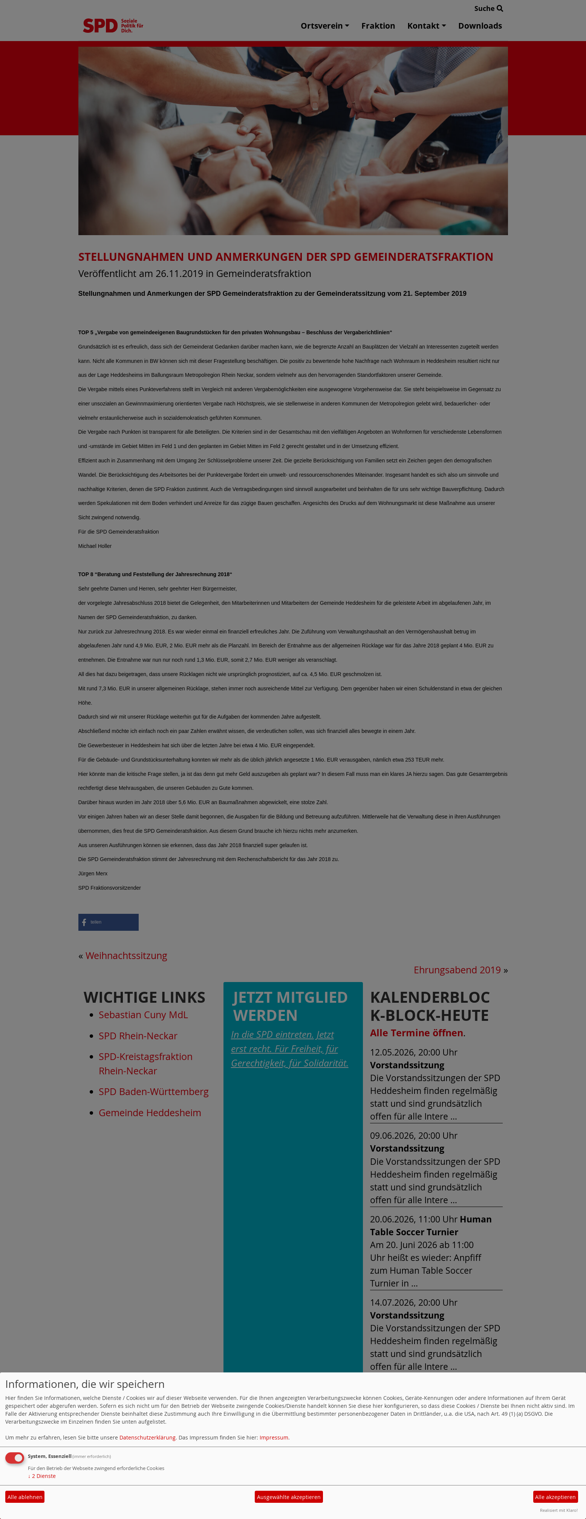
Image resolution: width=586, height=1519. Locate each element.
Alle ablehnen (25, 1497)
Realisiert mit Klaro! (559, 1510)
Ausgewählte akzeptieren (289, 1497)
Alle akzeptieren (555, 1497)
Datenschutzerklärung (147, 1437)
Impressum (274, 1437)
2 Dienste (42, 1475)
